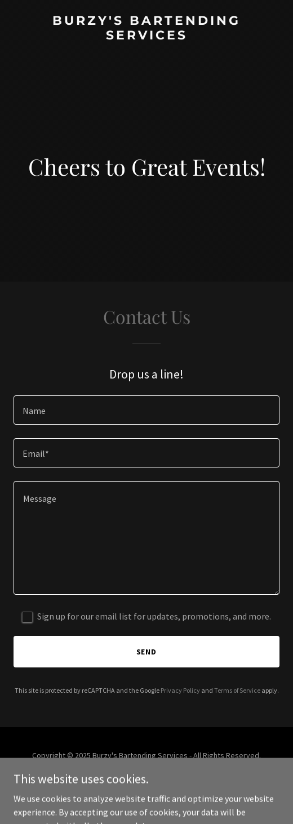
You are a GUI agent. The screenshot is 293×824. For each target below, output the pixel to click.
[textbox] (146, 410)
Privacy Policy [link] (180, 690)
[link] (146, 36)
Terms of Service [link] (237, 690)
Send (146, 652)
